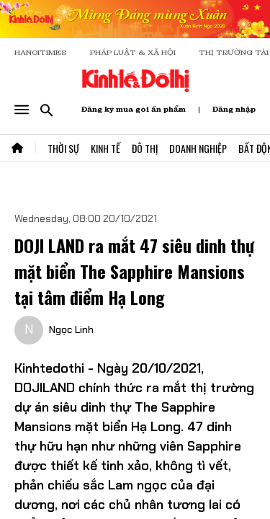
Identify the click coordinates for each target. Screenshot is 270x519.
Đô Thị (145, 148)
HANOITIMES (40, 52)
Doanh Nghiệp (198, 148)
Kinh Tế (105, 148)
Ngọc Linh (71, 329)
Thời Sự (63, 148)
